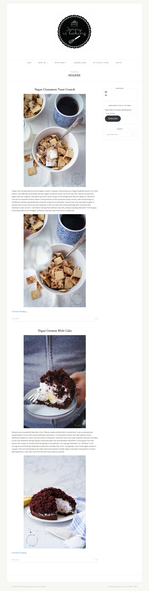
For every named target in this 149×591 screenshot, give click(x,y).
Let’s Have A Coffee (101, 63)
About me (42, 63)
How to (119, 63)
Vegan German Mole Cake (55, 331)
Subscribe (112, 118)
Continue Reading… (19, 311)
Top (135, 586)
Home (29, 63)
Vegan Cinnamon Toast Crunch (54, 89)
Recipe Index (60, 63)
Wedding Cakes (80, 63)
